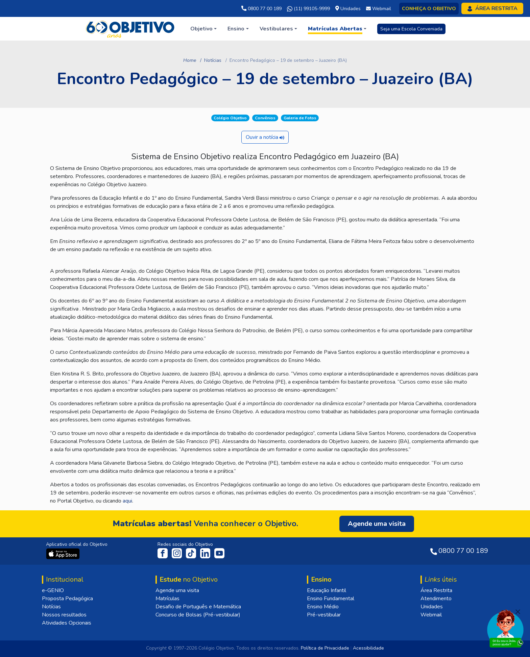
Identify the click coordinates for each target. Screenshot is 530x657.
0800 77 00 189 (261, 8)
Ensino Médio (323, 606)
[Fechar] (518, 611)
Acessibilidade (368, 648)
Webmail (431, 614)
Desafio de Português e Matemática (198, 606)
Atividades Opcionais (66, 623)
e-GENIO (53, 590)
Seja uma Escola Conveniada (411, 29)
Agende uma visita (177, 590)
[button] (203, 28)
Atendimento (436, 598)
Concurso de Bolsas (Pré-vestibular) (197, 614)
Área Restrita (436, 590)
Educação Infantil (326, 590)
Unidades (431, 606)
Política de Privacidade (325, 648)
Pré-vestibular (324, 614)
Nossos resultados (64, 614)
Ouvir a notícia (265, 137)
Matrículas (167, 598)
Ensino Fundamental (330, 598)
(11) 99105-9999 (308, 8)
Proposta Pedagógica (67, 598)
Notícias (212, 60)
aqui (127, 501)
